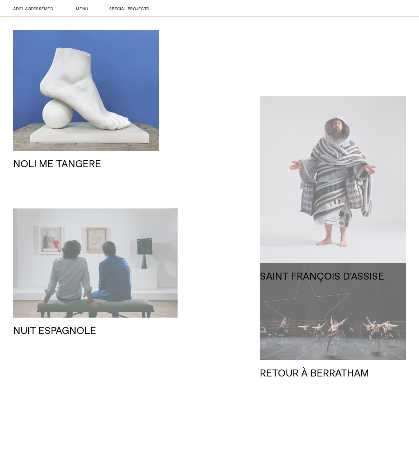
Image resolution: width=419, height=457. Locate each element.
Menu (82, 8)
